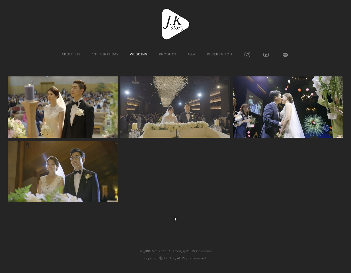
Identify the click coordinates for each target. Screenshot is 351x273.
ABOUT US (71, 53)
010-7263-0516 (155, 251)
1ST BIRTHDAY (105, 53)
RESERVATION (219, 53)
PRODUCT (167, 53)
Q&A (192, 53)
